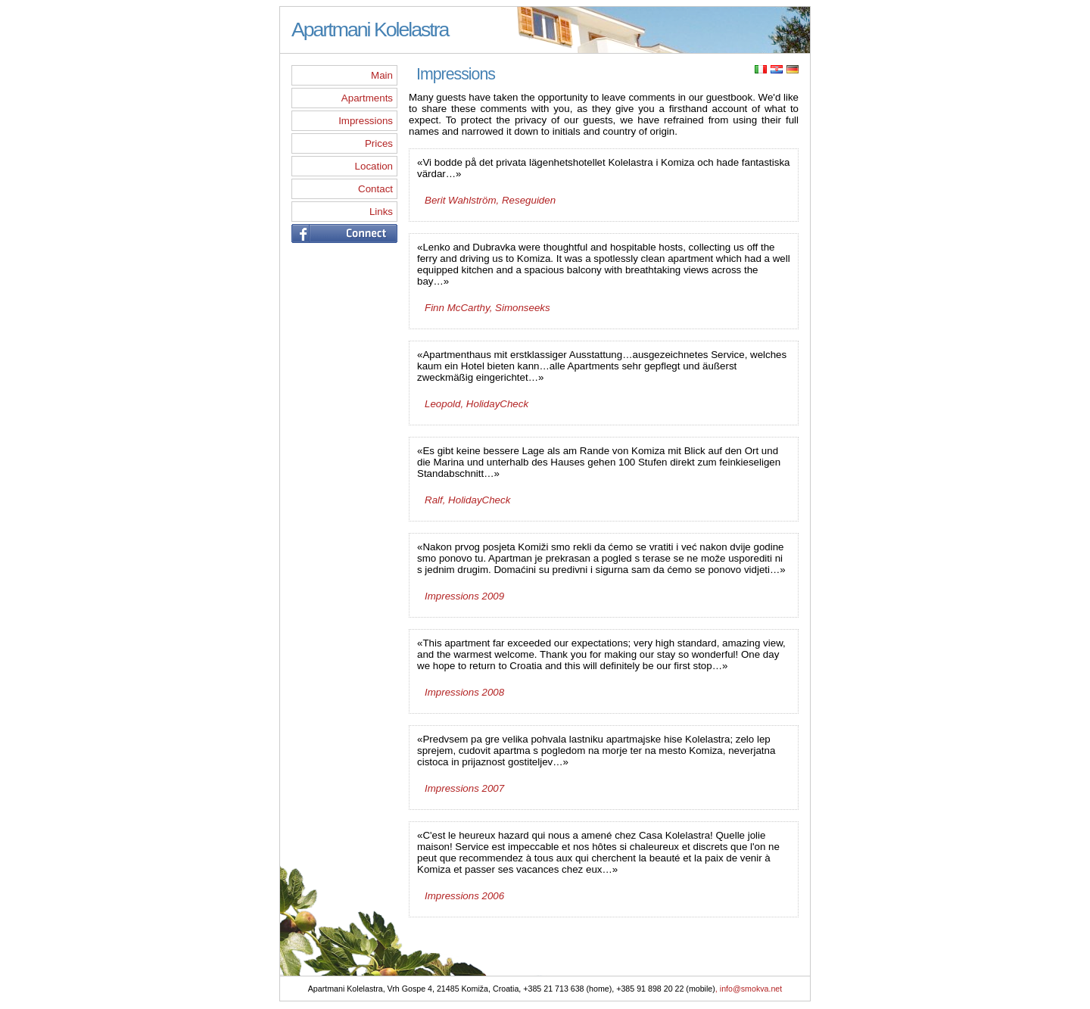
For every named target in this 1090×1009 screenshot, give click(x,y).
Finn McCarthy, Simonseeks (487, 307)
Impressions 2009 (464, 596)
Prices (379, 143)
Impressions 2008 (464, 692)
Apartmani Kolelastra (369, 29)
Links (381, 211)
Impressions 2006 (464, 896)
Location (374, 166)
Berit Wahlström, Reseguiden (490, 200)
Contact (375, 189)
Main (382, 75)
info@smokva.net (751, 990)
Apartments (367, 98)
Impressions (365, 120)
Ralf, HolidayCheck (467, 500)
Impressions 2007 (464, 788)
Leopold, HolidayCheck (476, 404)
